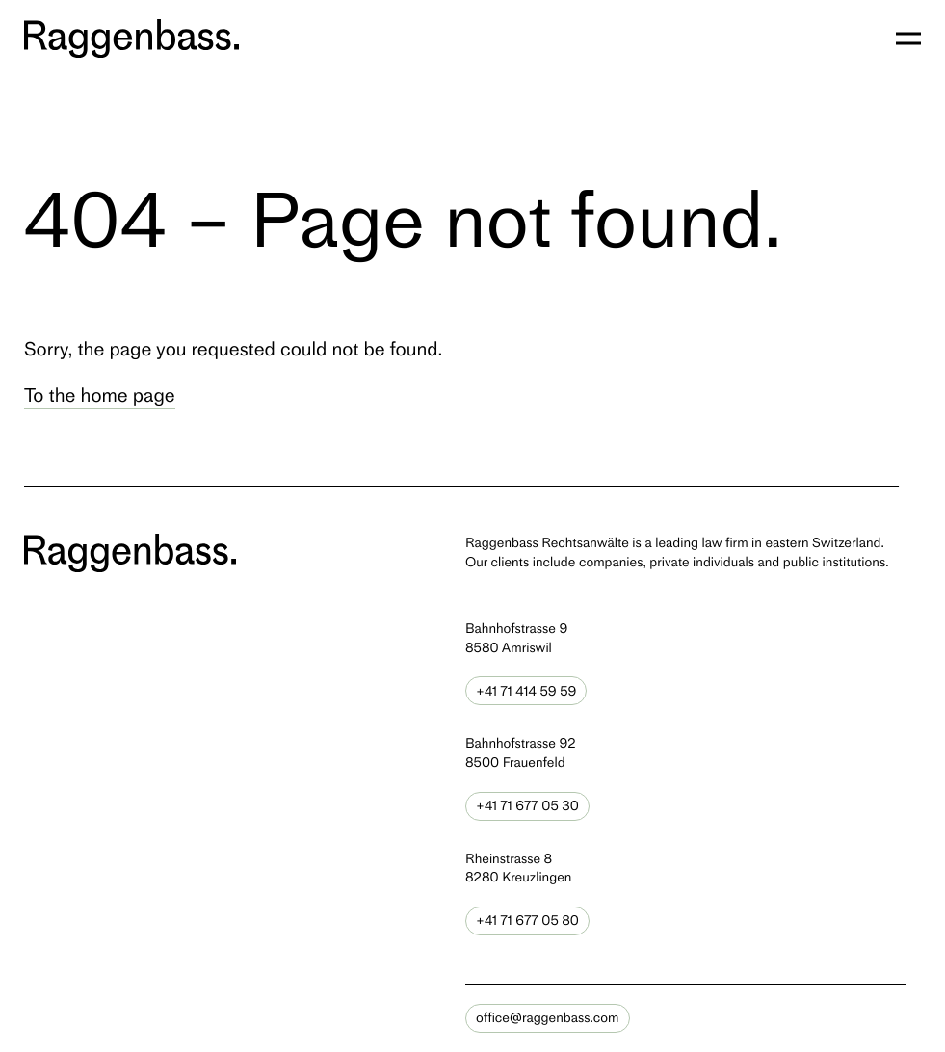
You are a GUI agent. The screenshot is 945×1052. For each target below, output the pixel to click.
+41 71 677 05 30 (527, 806)
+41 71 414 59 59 (526, 691)
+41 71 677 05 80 (527, 920)
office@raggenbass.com (547, 1018)
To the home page (99, 395)
